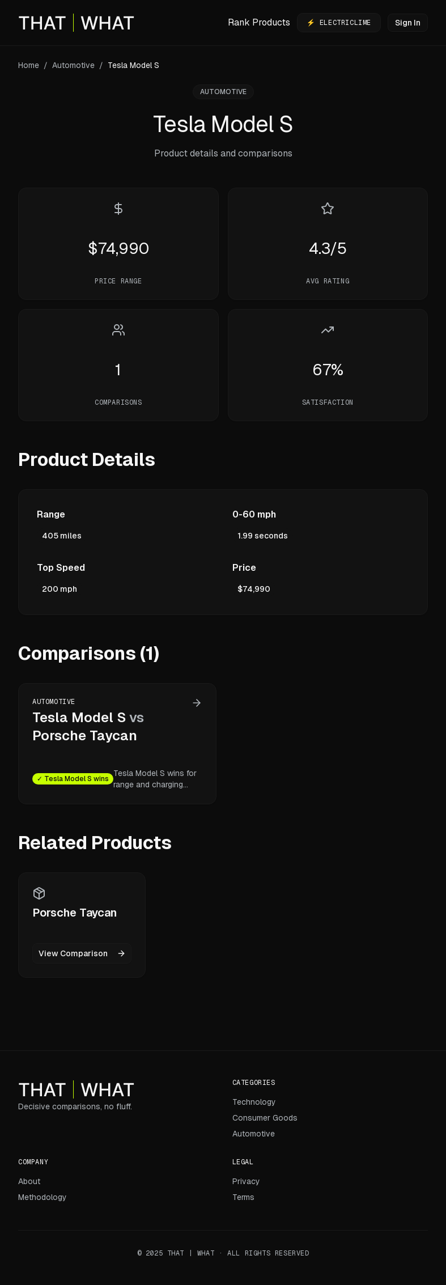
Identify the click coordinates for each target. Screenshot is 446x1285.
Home (28, 65)
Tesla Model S (79, 717)
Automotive (73, 65)
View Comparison (82, 953)
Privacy (246, 1181)
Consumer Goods (265, 1118)
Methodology (42, 1197)
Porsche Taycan (84, 735)
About (29, 1181)
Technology (254, 1102)
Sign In (407, 23)
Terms (243, 1197)
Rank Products (259, 22)
